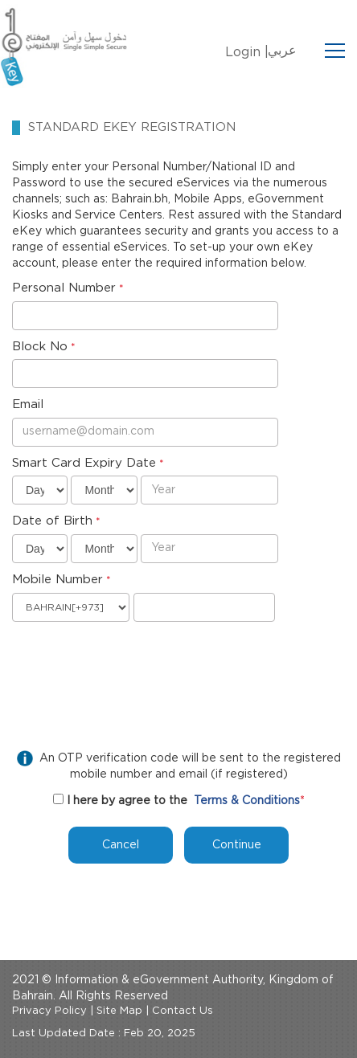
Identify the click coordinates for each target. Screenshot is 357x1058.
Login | (247, 52)
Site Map (119, 1011)
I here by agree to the (127, 801)
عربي (282, 50)
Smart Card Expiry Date (84, 463)
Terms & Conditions (247, 801)
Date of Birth (52, 521)
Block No (40, 347)
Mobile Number (57, 580)
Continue (236, 845)
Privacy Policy (49, 1011)
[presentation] (134, 661)
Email (27, 404)
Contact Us (182, 1011)
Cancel (120, 845)
